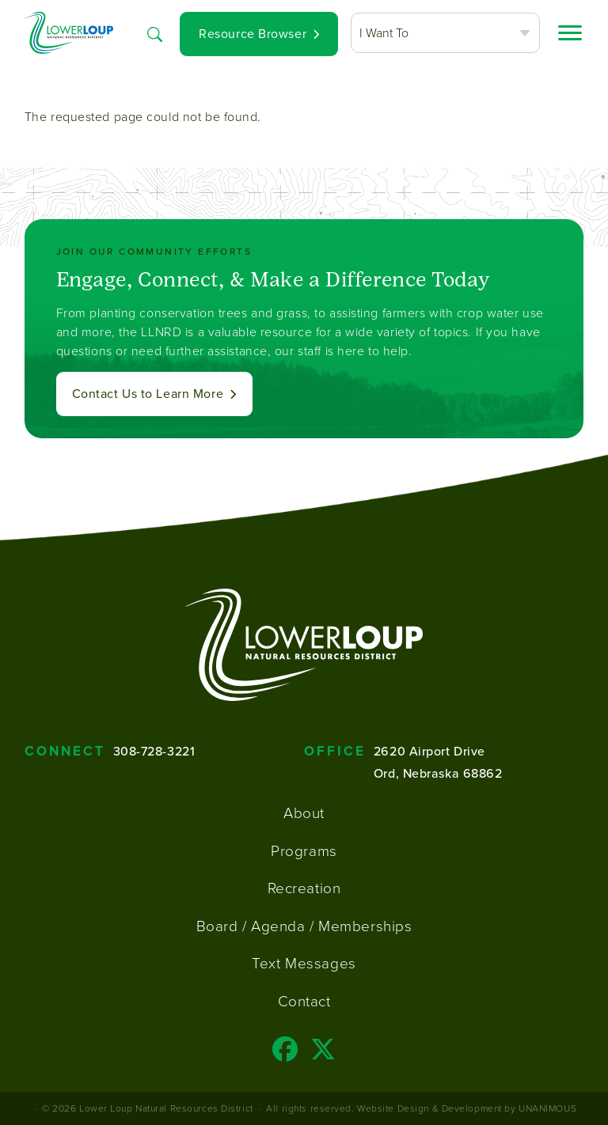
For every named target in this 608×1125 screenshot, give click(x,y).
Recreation (304, 887)
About (304, 812)
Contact (304, 1000)
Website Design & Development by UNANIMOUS (466, 1108)
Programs (303, 850)
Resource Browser (252, 34)
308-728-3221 (154, 750)
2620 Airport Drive (429, 750)
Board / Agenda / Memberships (304, 925)
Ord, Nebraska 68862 (438, 773)
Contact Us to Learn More (147, 393)
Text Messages (303, 962)
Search (154, 32)
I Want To (383, 32)
